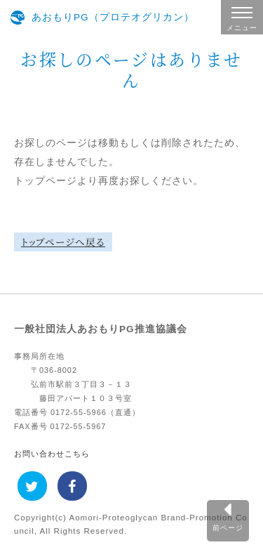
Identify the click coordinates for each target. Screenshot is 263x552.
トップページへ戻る (63, 242)
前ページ (228, 528)
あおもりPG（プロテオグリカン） (113, 17)
